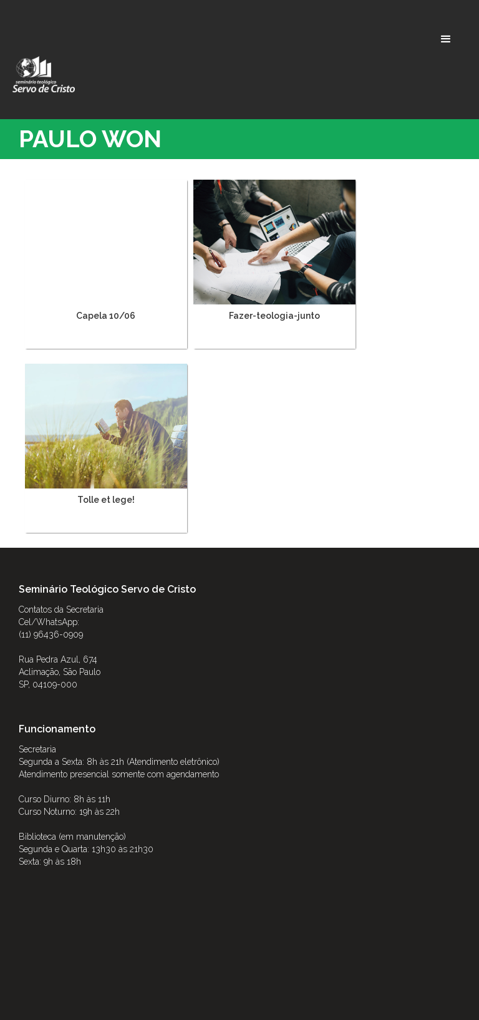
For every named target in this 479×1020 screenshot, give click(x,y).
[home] (43, 74)
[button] (446, 39)
